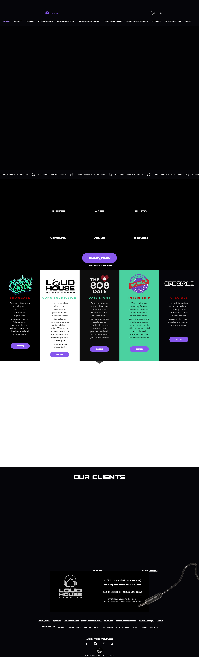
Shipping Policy (91, 627)
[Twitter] (95, 643)
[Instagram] (103, 643)
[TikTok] (112, 643)
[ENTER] (20, 346)
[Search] (161, 13)
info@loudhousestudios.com (122, 599)
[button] (153, 13)
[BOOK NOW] (99, 258)
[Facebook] (86, 643)
